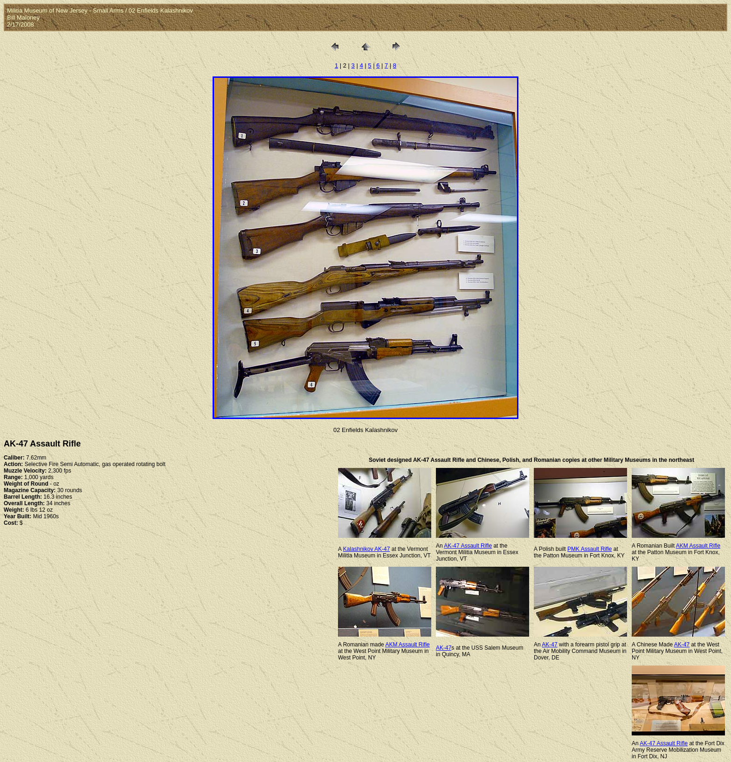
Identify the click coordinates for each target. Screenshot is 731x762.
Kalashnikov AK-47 (366, 549)
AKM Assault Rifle (698, 545)
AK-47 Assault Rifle (468, 545)
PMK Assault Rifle (589, 549)
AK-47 (443, 648)
